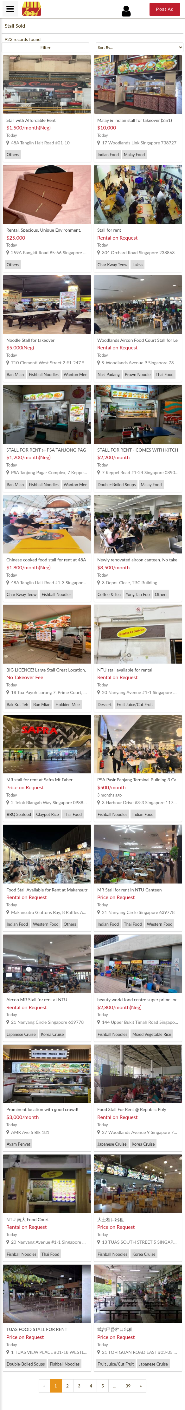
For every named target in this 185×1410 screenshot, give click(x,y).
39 (128, 1385)
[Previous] (44, 1386)
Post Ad (165, 9)
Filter (45, 47)
